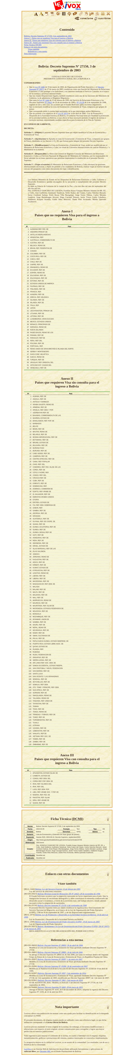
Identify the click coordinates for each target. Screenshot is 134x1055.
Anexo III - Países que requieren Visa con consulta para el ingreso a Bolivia (53, 43)
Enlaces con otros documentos (35, 47)
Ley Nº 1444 (44, 100)
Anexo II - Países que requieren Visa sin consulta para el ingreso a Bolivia (52, 40)
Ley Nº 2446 (40, 87)
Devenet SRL (45, 1051)
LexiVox (27, 1049)
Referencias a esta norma (37, 51)
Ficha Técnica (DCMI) (33, 45)
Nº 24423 (48, 102)
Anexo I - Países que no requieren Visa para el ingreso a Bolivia (48, 38)
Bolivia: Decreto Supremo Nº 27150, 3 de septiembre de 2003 (47, 36)
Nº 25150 (80, 102)
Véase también (33, 49)
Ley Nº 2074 (63, 113)
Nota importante (30, 54)
